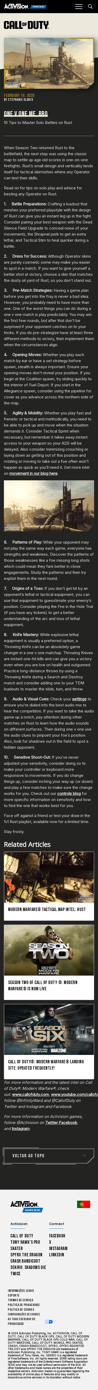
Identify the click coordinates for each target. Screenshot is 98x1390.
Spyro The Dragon (26, 1255)
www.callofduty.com (30, 1094)
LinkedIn (57, 1255)
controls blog (69, 793)
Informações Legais (21, 1291)
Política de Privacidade (24, 1305)
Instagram (21, 1128)
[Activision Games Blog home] (26, 1206)
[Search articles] (90, 6)
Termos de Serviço (20, 1300)
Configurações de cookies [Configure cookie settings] (24, 1314)
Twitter (51, 1122)
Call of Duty (21, 1236)
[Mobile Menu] (78, 6)
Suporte (14, 1296)
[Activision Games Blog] (25, 6)
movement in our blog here (33, 473)
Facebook (68, 1122)
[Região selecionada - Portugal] (83, 1204)
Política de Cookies (21, 1310)
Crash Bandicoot (25, 1261)
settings (79, 698)
